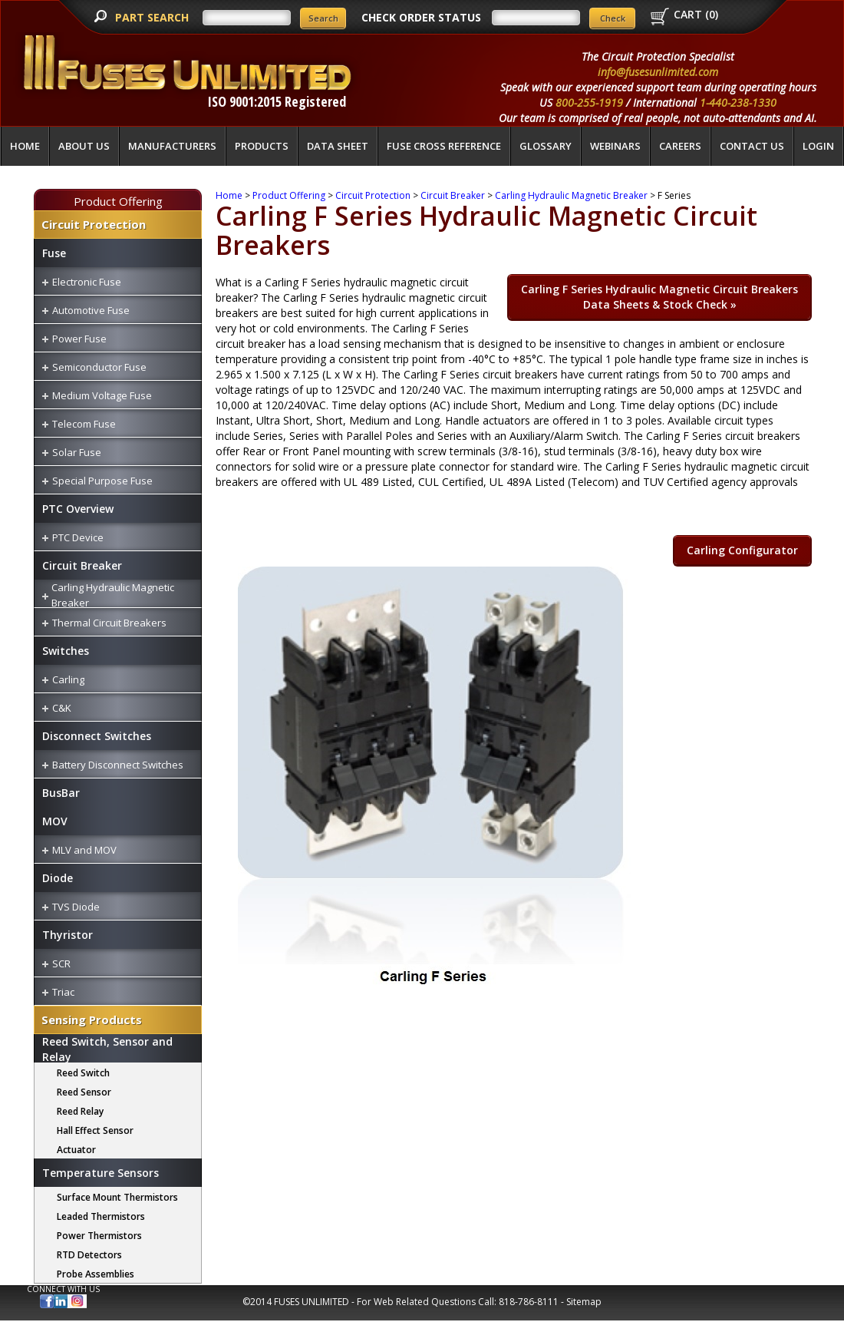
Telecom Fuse (84, 424)
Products (261, 146)
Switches (65, 650)
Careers (680, 146)
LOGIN (818, 146)
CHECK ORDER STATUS (421, 17)
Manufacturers (172, 146)
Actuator (76, 1149)
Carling (68, 679)
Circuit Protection (93, 224)
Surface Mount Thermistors (117, 1197)
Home (25, 146)
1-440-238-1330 (738, 102)
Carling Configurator (742, 550)
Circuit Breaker (82, 565)
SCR (61, 963)
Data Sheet (337, 146)
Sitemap (584, 1301)
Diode (57, 878)
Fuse (54, 253)
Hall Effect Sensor (95, 1130)
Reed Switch (83, 1072)
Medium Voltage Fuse (102, 395)
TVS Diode (76, 907)
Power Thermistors (99, 1235)
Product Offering (118, 201)
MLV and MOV (84, 850)
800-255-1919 (589, 102)
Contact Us (752, 146)
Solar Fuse (76, 452)
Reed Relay (80, 1111)
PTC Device (78, 537)
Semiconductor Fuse (99, 367)
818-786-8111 (529, 1301)
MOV (55, 821)
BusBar (61, 792)
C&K (61, 708)
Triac (63, 992)
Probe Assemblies (95, 1274)
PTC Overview (78, 508)
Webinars (615, 146)
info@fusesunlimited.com (658, 71)
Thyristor (67, 934)
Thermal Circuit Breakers (109, 623)
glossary (545, 146)
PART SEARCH (153, 17)
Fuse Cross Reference (444, 146)
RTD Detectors (89, 1254)
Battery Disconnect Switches (117, 765)
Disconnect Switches (96, 736)
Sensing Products (91, 1019)
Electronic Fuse (86, 282)
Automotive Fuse (91, 310)
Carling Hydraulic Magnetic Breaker (571, 195)
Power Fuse (79, 338)
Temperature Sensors (100, 1172)
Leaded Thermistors (101, 1216)
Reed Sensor (84, 1092)
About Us (84, 146)
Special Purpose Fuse (102, 480)
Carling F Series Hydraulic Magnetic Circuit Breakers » (659, 297)
